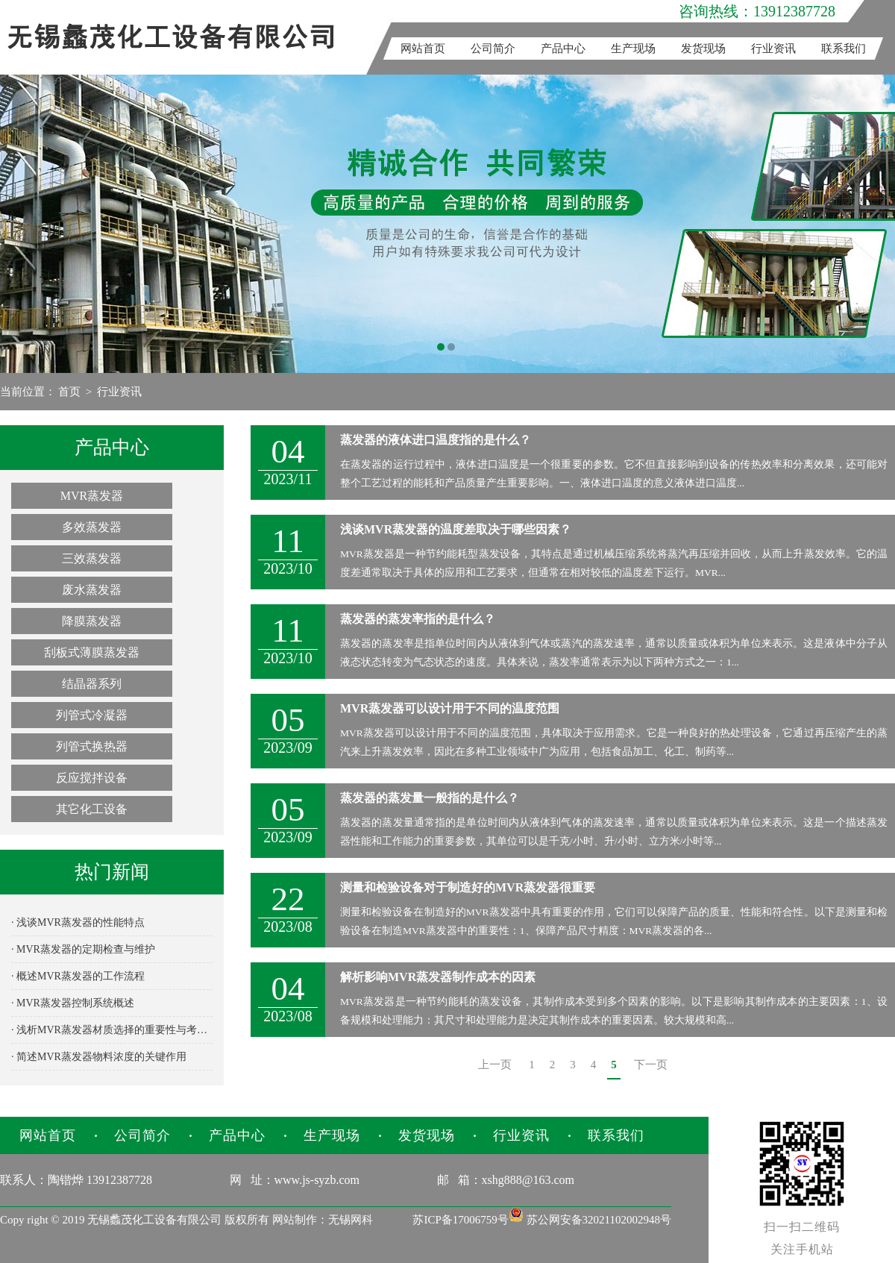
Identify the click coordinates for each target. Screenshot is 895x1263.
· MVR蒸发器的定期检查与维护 (83, 949)
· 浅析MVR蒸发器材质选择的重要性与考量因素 (112, 1029)
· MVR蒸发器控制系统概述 (72, 1003)
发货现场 (703, 48)
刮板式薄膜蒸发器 (91, 652)
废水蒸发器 (92, 589)
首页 (69, 392)
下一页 (651, 1065)
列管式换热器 (92, 746)
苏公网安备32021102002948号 (590, 1220)
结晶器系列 (92, 683)
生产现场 (633, 48)
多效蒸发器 (92, 527)
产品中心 (563, 48)
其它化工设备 (92, 809)
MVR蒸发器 (91, 495)
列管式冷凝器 (92, 715)
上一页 (495, 1065)
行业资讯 (773, 48)
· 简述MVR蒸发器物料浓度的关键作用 (98, 1056)
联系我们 (843, 48)
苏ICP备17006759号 (460, 1220)
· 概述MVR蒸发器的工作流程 (78, 976)
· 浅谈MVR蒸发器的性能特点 (78, 922)
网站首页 (423, 48)
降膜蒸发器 (92, 621)
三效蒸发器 (92, 558)
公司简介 (493, 48)
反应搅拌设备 (92, 777)
